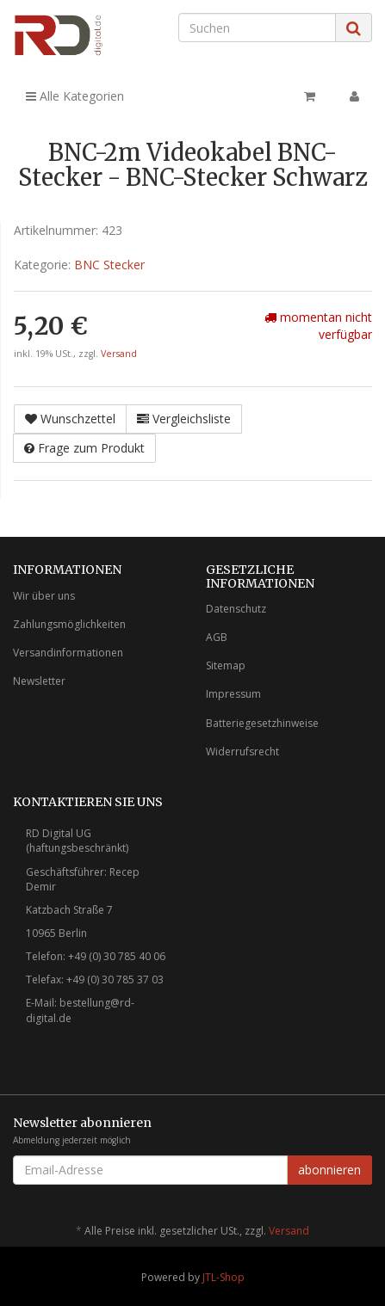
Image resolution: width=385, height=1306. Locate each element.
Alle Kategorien (75, 96)
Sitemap (225, 665)
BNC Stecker (109, 264)
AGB (216, 637)
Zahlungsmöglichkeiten (69, 624)
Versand (119, 354)
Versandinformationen (68, 652)
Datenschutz (236, 608)
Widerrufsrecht (242, 751)
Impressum (233, 694)
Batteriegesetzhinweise (262, 723)
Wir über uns (44, 595)
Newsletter (39, 681)
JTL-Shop (223, 1277)
